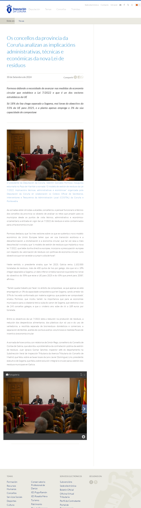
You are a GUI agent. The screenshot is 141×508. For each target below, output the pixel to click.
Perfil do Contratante (70, 500)
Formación (12, 481)
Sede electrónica (92, 5)
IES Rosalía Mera (39, 496)
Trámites (75, 9)
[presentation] (84, 408)
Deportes (11, 500)
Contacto (105, 5)
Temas (48, 9)
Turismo (35, 500)
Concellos (61, 9)
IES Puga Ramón (39, 492)
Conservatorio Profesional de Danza (38, 485)
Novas (21, 21)
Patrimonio (36, 504)
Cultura (10, 504)
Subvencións (66, 481)
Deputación (34, 9)
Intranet (114, 5)
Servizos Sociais (14, 496)
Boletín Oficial (67, 489)
